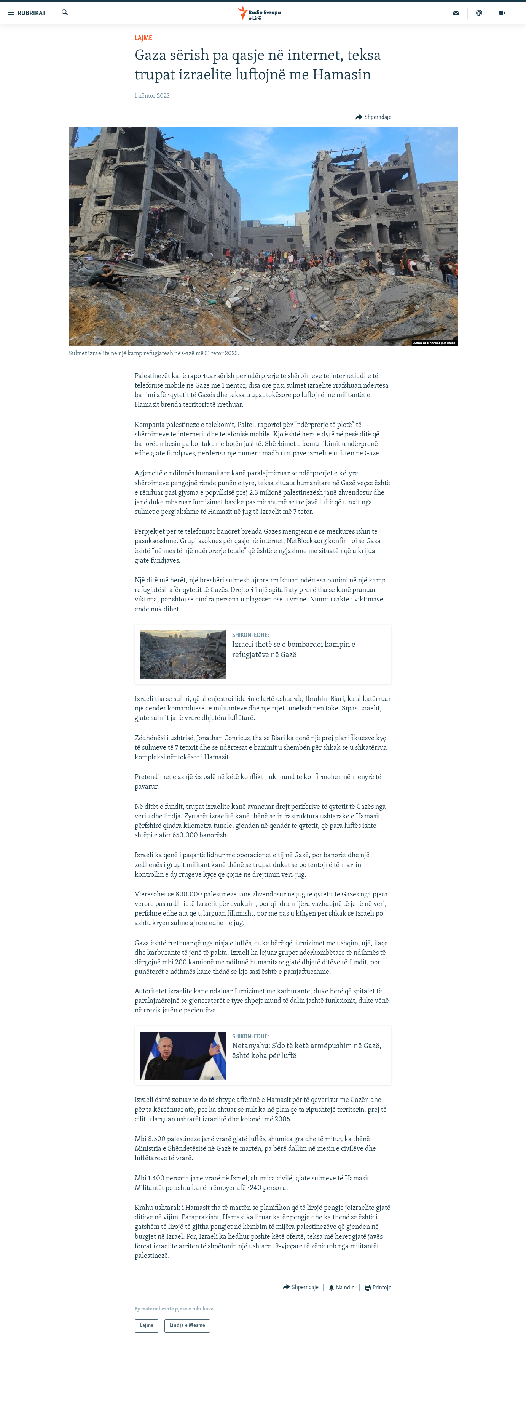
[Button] (373, 117)
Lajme (143, 38)
